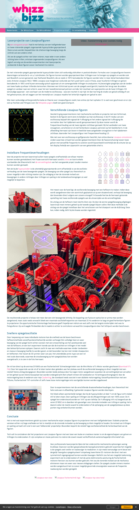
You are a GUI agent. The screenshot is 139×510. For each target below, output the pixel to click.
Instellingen (101, 44)
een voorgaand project (19, 44)
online (66, 159)
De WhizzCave (27, 30)
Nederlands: (12, 30)
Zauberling (46, 377)
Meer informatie (74, 506)
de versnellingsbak (43, 162)
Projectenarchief (61, 30)
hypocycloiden (24, 168)
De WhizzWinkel (44, 30)
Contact (92, 30)
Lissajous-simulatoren (123, 137)
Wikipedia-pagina (45, 102)
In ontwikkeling (79, 30)
